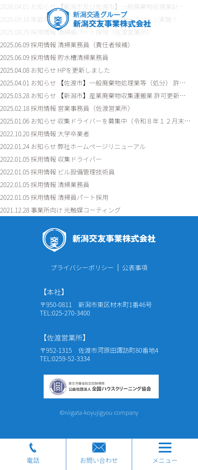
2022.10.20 (44, 133)
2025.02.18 (67, 108)
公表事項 (135, 267)
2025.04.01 (93, 82)
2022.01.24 (73, 146)
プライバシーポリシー (82, 267)
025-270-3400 (71, 312)
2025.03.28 (93, 95)
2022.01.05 (51, 159)
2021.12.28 (60, 210)
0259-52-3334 (71, 358)
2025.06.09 (67, 44)
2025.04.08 (55, 70)
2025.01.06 (95, 121)
